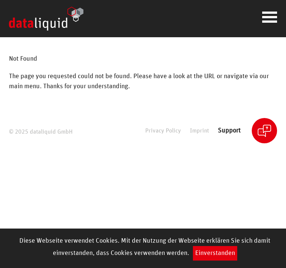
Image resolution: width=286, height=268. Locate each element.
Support (229, 130)
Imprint (199, 131)
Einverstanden (215, 253)
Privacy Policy (163, 131)
